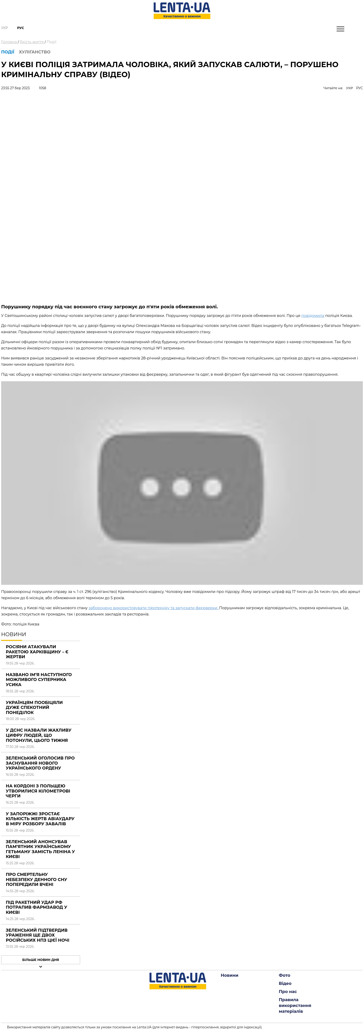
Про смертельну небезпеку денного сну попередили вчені (36, 879)
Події (51, 42)
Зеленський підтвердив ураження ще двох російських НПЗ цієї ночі (37, 935)
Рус (20, 28)
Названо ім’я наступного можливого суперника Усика (39, 679)
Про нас (288, 991)
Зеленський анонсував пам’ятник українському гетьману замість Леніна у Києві (40, 849)
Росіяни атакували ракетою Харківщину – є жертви (37, 651)
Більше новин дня (40, 960)
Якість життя (32, 42)
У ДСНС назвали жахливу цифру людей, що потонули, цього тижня (39, 735)
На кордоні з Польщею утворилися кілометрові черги (38, 791)
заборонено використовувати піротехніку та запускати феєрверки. (153, 608)
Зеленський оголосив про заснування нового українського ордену (40, 763)
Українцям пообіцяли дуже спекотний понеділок (34, 707)
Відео (285, 983)
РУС (359, 88)
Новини (229, 975)
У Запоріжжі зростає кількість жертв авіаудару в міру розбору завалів (40, 818)
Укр (4, 28)
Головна (9, 42)
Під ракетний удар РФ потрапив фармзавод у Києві (36, 907)
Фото (284, 975)
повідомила (312, 315)
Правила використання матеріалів (295, 1005)
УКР (349, 88)
